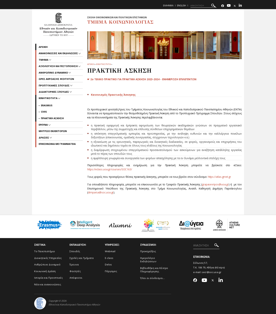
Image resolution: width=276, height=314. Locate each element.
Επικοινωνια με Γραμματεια (57, 144)
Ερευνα (43, 124)
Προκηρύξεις (148, 251)
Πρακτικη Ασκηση (52, 118)
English (181, 5)
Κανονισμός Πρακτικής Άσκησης (113, 94)
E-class (109, 258)
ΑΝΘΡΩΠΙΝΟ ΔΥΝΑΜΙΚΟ (54, 72)
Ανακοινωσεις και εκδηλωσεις (58, 53)
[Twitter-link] (235, 5)
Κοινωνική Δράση (45, 271)
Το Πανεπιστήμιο (44, 251)
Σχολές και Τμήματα (82, 258)
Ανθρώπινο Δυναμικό (47, 264)
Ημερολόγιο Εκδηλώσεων (148, 259)
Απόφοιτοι (76, 277)
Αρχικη (43, 47)
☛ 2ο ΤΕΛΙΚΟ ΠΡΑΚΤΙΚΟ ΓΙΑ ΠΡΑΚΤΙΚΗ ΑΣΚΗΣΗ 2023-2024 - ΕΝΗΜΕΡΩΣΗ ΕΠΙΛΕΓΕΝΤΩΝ (143, 79)
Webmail (110, 251)
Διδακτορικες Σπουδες (54, 91)
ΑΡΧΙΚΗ (90, 64)
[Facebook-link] (222, 5)
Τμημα (44, 59)
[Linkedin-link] (240, 5)
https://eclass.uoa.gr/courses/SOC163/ (110, 169)
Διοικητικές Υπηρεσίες (48, 258)
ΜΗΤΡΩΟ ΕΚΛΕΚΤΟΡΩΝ (53, 131)
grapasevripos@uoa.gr (215, 184)
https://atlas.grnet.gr (220, 176)
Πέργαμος (111, 271)
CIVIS (44, 111)
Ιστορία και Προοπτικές (48, 277)
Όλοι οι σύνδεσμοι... (152, 278)
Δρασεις (44, 137)
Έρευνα (74, 264)
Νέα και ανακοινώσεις (47, 284)
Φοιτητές (75, 271)
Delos (108, 264)
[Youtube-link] (229, 5)
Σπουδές (75, 251)
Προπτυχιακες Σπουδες (54, 85)
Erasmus (46, 105)
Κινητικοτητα (103, 64)
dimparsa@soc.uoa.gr (101, 192)
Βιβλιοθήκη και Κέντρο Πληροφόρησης (154, 269)
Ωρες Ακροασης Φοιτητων (56, 79)
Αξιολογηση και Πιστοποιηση (58, 66)
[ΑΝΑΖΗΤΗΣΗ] (203, 6)
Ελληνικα (168, 5)
